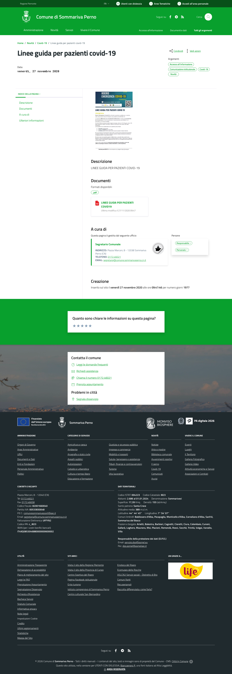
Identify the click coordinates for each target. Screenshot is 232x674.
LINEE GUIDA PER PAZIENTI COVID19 (117, 205)
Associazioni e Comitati (196, 474)
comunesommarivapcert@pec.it (40, 513)
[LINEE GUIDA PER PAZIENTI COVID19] (97, 203)
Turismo (113, 469)
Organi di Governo (26, 444)
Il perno (155, 464)
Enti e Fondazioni (26, 464)
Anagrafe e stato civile (79, 454)
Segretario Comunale (107, 244)
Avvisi (154, 478)
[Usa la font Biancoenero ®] (129, 3)
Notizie (154, 444)
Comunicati (157, 474)
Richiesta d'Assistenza (28, 594)
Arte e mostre (158, 449)
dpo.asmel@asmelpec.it (135, 546)
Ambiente (73, 449)
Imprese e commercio (119, 449)
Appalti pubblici (75, 459)
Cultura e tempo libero (79, 474)
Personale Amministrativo (30, 469)
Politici (20, 474)
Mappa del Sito (24, 638)
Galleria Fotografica (194, 459)
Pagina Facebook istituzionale (82, 579)
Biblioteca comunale (161, 454)
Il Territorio (190, 454)
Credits (20, 623)
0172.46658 (28, 502)
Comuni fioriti (124, 579)
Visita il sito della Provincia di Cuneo (86, 570)
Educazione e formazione (80, 478)
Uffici (19, 454)
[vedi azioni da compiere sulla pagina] (192, 51)
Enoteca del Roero (126, 565)
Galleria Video (192, 464)
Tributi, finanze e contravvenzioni (125, 464)
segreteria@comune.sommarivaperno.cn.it (45, 517)
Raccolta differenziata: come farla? (134, 589)
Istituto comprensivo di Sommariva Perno (88, 589)
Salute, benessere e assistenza (124, 459)
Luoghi (188, 449)
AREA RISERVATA (114, 669)
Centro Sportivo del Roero (81, 575)
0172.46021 (114, 257)
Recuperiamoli (124, 584)
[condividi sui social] (176, 51)
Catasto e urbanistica (78, 469)
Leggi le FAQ (23, 579)
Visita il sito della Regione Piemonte (86, 565)
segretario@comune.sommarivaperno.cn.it (124, 260)
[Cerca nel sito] (208, 17)
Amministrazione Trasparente (32, 565)
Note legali (22, 613)
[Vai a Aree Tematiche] (159, 3)
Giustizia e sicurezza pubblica (123, 444)
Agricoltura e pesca (77, 444)
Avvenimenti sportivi (161, 459)
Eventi (188, 444)
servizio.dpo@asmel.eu (136, 542)
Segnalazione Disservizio (29, 589)
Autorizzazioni (75, 464)
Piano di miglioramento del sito (32, 575)
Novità (30, 43)
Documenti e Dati (26, 459)
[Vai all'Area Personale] (193, 3)
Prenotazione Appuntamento (32, 584)
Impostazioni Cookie (27, 618)
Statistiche (22, 633)
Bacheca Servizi (25, 599)
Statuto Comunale (26, 604)
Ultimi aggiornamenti (28, 628)
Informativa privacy (27, 609)
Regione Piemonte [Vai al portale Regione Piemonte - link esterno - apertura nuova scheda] (28, 3)
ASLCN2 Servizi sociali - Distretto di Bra (137, 575)
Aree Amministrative (27, 449)
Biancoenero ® (127, 665)
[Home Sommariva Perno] (58, 17)
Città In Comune (180, 661)
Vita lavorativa (116, 474)
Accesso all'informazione (151, 30)
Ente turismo (74, 584)
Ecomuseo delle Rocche (129, 570)
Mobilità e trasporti (118, 454)
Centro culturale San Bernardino (84, 594)
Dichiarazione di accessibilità (31, 570)
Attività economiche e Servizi (199, 469)
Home (20, 43)
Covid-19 (42, 43)
